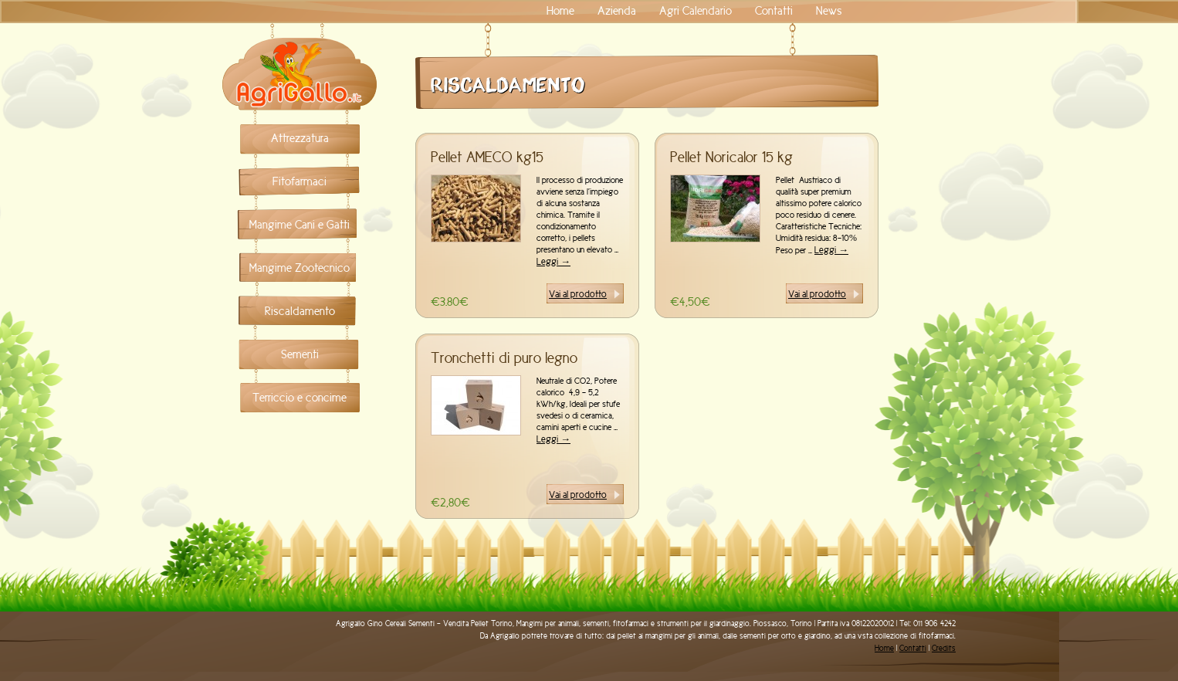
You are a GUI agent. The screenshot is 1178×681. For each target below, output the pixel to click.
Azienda (616, 11)
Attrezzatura (300, 138)
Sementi (300, 354)
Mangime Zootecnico (299, 268)
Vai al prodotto (578, 294)
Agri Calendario (695, 11)
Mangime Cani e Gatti (299, 225)
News (829, 11)
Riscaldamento (300, 311)
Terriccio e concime (299, 398)
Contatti (774, 11)
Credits (944, 648)
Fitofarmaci (299, 181)
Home (560, 11)
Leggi (553, 261)
